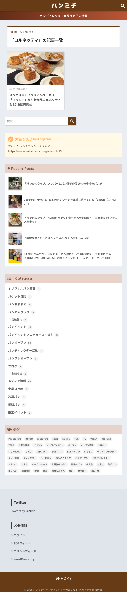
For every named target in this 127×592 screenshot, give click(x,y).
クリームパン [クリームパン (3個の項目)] (14, 450)
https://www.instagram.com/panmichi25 (35, 149)
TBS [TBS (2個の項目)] (76, 437)
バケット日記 (20, 294)
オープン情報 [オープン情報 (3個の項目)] (87, 443)
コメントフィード (25, 550)
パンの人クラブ (21, 310)
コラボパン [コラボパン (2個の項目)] (42, 450)
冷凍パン (17, 395)
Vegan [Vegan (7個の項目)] (93, 437)
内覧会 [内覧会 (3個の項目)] (89, 462)
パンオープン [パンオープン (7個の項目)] (81, 456)
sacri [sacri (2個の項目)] (55, 437)
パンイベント (20, 325)
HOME (63, 577)
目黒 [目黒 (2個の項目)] (45, 469)
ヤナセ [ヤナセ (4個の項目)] (24, 462)
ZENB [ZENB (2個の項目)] (11, 443)
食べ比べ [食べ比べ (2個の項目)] (82, 469)
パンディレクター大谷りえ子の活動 (63, 15)
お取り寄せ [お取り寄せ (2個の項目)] (23, 443)
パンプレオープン (23, 356)
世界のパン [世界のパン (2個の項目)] (76, 462)
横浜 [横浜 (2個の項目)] (36, 469)
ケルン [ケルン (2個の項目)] (29, 450)
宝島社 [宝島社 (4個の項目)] (100, 462)
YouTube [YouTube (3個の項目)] (106, 437)
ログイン (19, 534)
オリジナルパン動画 (24, 286)
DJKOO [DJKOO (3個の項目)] (29, 437)
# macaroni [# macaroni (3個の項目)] (14, 437)
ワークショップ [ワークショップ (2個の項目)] (39, 462)
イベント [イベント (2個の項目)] (38, 443)
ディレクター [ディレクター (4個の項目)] (29, 456)
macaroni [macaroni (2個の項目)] (42, 437)
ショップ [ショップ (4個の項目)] (88, 450)
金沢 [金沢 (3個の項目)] (71, 469)
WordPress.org (24, 558)
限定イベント (20, 411)
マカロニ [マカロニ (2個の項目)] (12, 462)
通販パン (17, 403)
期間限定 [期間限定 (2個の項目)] (25, 469)
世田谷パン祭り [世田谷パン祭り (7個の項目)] (59, 462)
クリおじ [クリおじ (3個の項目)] (102, 443)
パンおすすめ (20, 302)
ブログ (15, 364)
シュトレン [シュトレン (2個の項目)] (57, 450)
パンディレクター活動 (26, 348)
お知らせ (20, 372)
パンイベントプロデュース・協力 (33, 333)
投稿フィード (22, 542)
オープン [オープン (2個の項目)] (72, 443)
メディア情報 (20, 379)
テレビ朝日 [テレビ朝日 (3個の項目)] (13, 456)
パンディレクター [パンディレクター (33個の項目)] (101, 456)
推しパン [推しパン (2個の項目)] (12, 469)
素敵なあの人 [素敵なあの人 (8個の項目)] (58, 469)
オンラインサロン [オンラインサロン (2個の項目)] (55, 443)
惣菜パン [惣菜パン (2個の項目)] (112, 462)
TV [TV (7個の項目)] (84, 437)
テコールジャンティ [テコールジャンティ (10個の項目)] (106, 450)
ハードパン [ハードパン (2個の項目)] (45, 456)
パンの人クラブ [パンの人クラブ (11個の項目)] (63, 456)
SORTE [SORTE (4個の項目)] (66, 437)
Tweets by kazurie (23, 509)
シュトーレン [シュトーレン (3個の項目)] (73, 450)
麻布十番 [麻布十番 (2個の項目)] (95, 469)
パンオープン (20, 341)
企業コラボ (18, 387)
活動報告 (20, 317)
